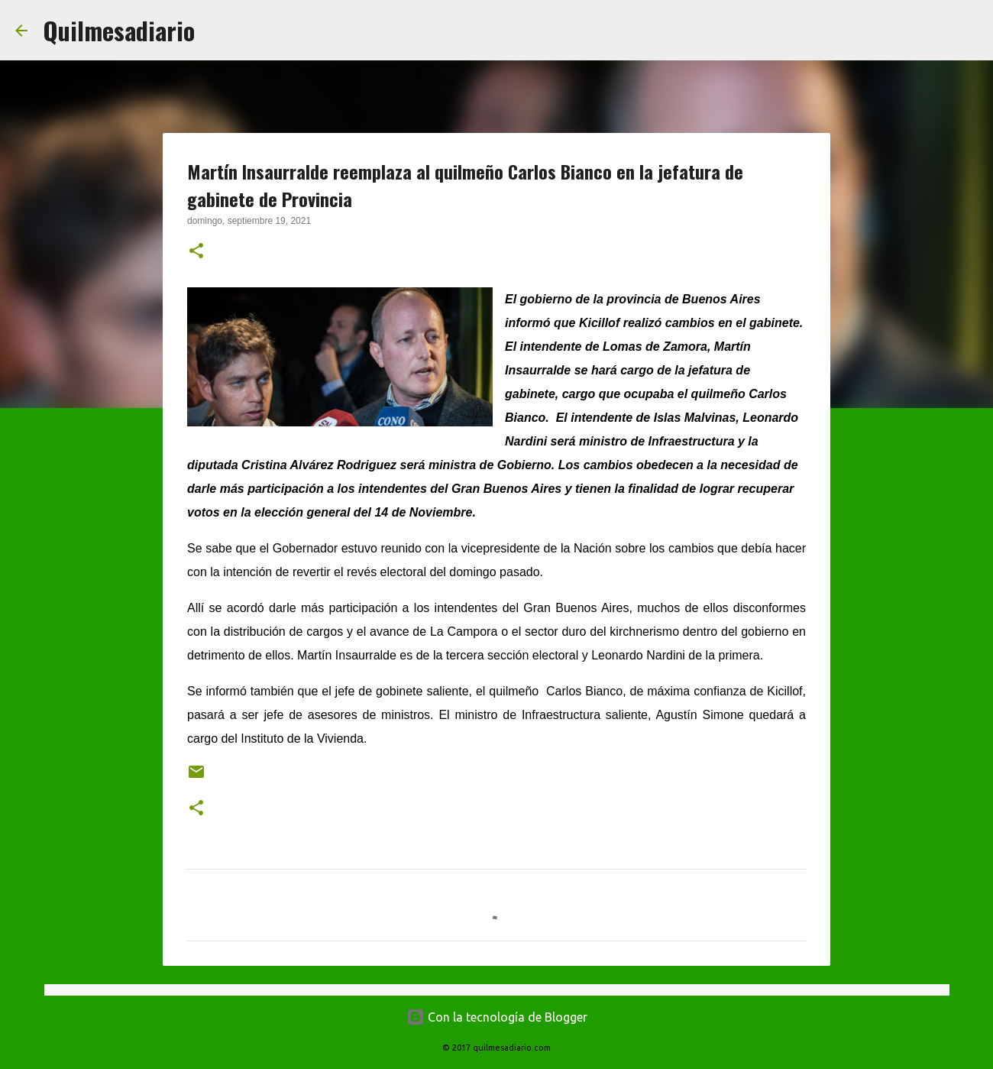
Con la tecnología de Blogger (496, 1017)
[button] (196, 252)
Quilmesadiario (119, 30)
